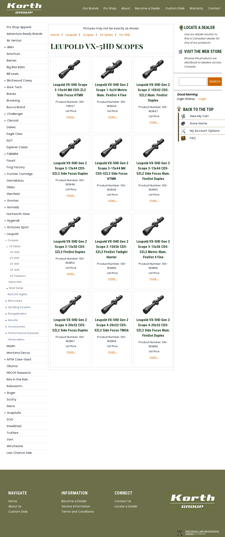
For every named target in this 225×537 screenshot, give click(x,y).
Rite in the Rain (17, 379)
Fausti (11, 160)
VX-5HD (14, 258)
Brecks (11, 94)
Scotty (11, 399)
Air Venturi (14, 40)
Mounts (13, 320)
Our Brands (90, 8)
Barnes (11, 60)
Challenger (15, 114)
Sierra (11, 406)
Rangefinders (17, 314)
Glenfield (13, 194)
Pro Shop (110, 8)
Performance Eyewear (23, 333)
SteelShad (14, 426)
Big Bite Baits (16, 67)
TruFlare (12, 433)
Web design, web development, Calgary (202, 532)
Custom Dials (175, 8)
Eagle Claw (14, 134)
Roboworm (14, 386)
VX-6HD (14, 252)
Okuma (12, 366)
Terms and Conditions (77, 511)
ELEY (10, 140)
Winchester (15, 446)
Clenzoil (12, 120)
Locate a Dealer (199, 27)
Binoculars (15, 301)
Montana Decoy (18, 353)
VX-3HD (14, 264)
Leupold (12, 234)
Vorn (10, 439)
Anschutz (13, 54)
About (125, 8)
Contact (214, 8)
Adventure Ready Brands (24, 34)
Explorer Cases (17, 147)
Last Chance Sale (19, 453)
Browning (13, 100)
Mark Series (16, 288)
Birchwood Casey (19, 80)
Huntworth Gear (18, 214)
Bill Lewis (13, 74)
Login (202, 99)
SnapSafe (14, 413)
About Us (14, 506)
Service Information (75, 506)
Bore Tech (14, 87)
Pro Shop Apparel (19, 27)
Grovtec (13, 200)
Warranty (196, 8)
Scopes (13, 240)
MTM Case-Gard (19, 359)
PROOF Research (19, 373)
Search (214, 81)
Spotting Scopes (19, 307)
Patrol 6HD (15, 282)
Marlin (11, 346)
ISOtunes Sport (18, 227)
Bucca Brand (16, 107)
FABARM (12, 154)
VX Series (14, 246)
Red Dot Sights (17, 294)
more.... (71, 117)
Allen (10, 47)
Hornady (13, 207)
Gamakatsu (15, 180)
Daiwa (11, 127)
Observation (16, 339)
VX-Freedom (18, 276)
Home (55, 35)
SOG (10, 419)
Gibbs (11, 187)
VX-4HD (14, 270)
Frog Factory (16, 167)
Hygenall (13, 220)
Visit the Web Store (203, 51)
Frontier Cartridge (20, 174)
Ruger (11, 393)
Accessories (16, 327)
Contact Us (123, 501)
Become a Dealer (147, 8)
